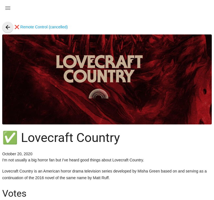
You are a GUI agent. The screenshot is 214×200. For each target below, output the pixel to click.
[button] (7, 7)
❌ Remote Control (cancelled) (35, 27)
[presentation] (7, 27)
